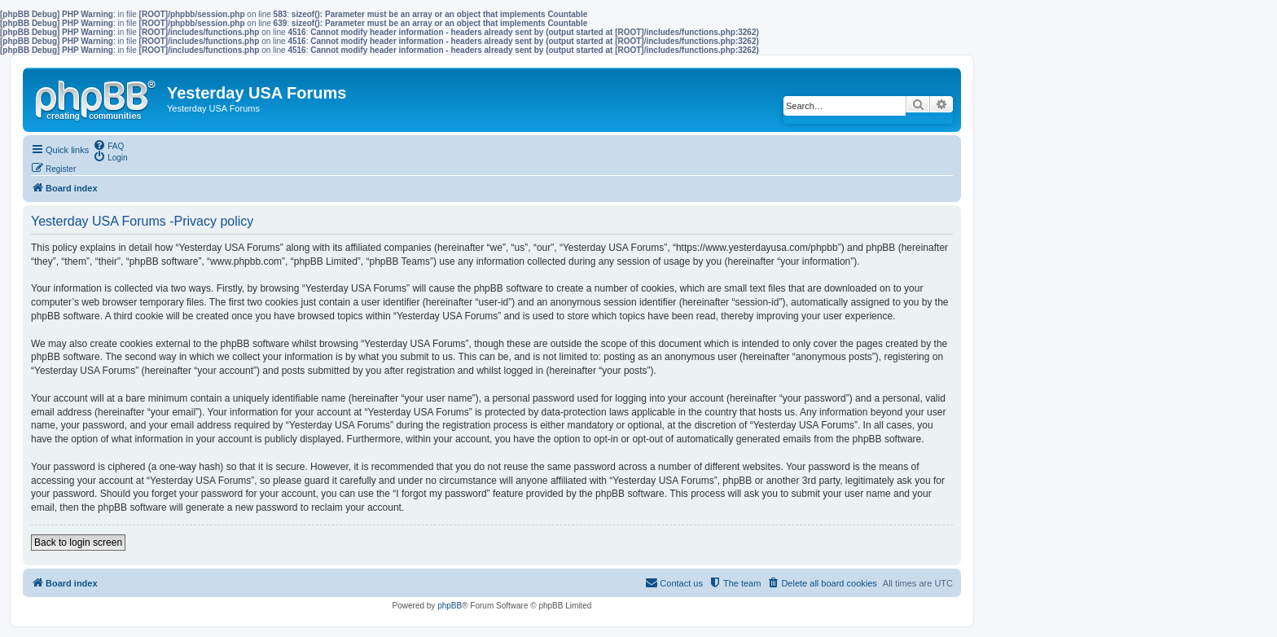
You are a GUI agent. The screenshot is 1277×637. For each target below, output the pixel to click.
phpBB (449, 605)
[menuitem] (108, 145)
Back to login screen (78, 542)
